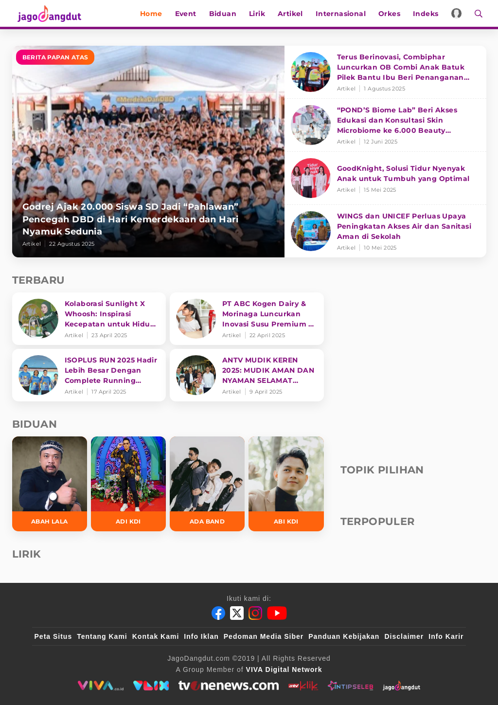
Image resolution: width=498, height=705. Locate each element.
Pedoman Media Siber (263, 636)
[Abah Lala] (49, 483)
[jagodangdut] (401, 685)
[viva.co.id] (100, 685)
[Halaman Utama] (47, 13)
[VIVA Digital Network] (284, 669)
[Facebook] (218, 613)
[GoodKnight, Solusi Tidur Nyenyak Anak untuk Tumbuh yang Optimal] (385, 178)
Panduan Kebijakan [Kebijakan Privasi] (343, 636)
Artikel (293, 13)
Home (154, 13)
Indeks (429, 13)
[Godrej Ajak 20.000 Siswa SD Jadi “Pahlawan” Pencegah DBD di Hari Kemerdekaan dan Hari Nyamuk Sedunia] (148, 151)
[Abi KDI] (286, 483)
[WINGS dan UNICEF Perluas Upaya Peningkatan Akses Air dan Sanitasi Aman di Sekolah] (385, 231)
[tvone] (228, 685)
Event (189, 13)
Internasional (344, 13)
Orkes (393, 13)
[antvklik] (303, 685)
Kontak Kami (155, 636)
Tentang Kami (102, 636)
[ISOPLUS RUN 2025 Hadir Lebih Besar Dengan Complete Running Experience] (89, 375)
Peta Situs (53, 636)
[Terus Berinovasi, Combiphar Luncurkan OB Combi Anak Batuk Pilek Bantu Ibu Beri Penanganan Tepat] (385, 72)
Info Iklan (201, 636)
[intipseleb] (350, 685)
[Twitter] (237, 613)
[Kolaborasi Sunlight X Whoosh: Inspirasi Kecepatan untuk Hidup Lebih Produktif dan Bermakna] (89, 318)
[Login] (460, 13)
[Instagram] (255, 613)
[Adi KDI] (128, 483)
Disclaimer (404, 636)
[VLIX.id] (151, 685)
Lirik (260, 13)
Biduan (226, 13)
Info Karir (445, 636)
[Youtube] (277, 613)
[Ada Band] (207, 483)
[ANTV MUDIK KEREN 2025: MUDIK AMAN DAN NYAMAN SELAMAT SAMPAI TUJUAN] (247, 375)
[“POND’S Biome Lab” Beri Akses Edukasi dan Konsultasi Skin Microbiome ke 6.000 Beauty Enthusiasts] (385, 125)
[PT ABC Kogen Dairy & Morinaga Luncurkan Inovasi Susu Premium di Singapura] (247, 318)
